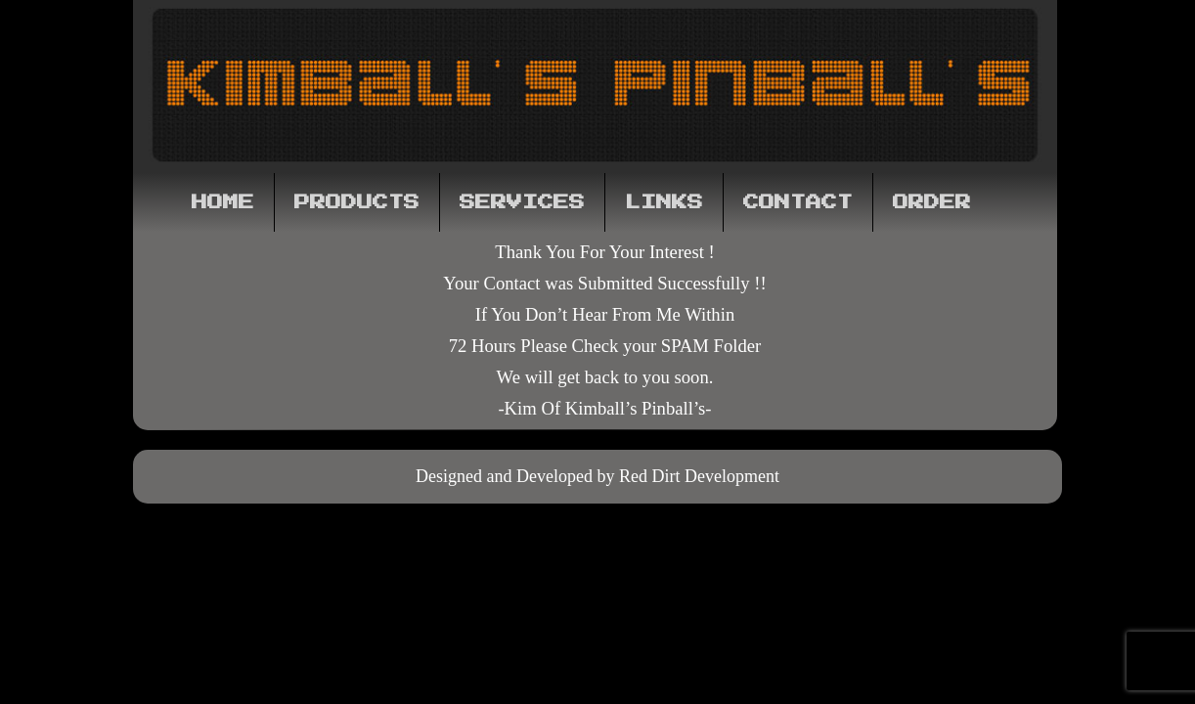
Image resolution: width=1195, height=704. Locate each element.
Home (223, 202)
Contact (798, 202)
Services (522, 202)
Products (357, 202)
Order (932, 202)
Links (664, 202)
